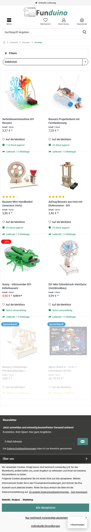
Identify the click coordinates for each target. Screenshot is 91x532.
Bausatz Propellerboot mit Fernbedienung (64, 121)
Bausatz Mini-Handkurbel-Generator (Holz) (17, 203)
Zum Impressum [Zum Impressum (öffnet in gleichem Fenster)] (79, 492)
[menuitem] (82, 21)
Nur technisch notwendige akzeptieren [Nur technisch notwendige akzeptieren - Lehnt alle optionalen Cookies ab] (47, 517)
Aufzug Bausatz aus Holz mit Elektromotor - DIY (65, 203)
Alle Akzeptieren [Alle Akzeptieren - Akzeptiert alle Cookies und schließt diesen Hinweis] (45, 507)
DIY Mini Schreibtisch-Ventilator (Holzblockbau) (67, 286)
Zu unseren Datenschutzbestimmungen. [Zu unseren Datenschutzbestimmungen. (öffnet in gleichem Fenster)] (49, 492)
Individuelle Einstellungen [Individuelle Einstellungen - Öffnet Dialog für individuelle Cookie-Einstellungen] (45, 526)
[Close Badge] (86, 517)
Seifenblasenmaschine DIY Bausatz (18, 121)
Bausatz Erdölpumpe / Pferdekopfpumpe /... (15, 368)
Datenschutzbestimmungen (21, 448)
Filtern (11, 53)
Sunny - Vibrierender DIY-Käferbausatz (17, 286)
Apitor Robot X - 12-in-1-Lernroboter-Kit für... (62, 368)
